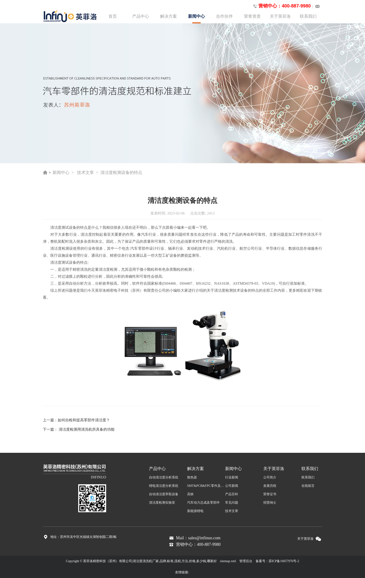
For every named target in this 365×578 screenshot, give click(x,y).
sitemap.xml (228, 561)
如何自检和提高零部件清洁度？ (84, 420)
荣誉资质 (252, 16)
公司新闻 (231, 486)
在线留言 (307, 486)
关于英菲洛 (280, 16)
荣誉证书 (269, 494)
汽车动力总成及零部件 (203, 502)
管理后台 (245, 561)
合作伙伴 (224, 16)
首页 (112, 16)
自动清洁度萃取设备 (163, 494)
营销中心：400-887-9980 (281, 6)
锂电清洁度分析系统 (163, 486)
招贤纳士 (269, 502)
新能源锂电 (195, 511)
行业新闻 (231, 477)
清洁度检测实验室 (162, 502)
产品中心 (140, 16)
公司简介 (269, 477)
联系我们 (308, 16)
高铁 (190, 494)
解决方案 (168, 16)
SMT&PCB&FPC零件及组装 (206, 486)
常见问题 (231, 502)
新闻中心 (196, 18)
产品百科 (231, 494)
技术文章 (85, 172)
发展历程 (269, 486)
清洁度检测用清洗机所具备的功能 (87, 429)
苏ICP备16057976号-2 (284, 561)
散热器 (192, 477)
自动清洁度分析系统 (163, 477)
